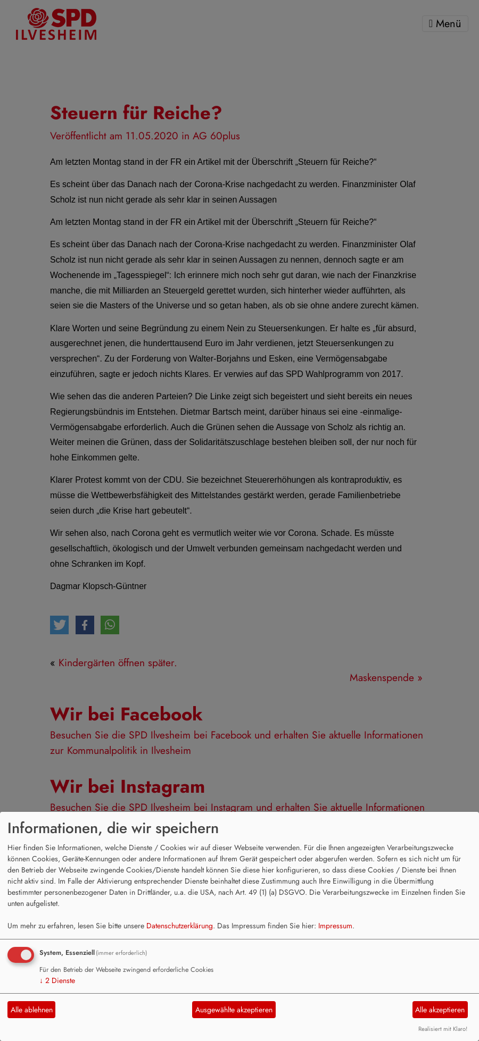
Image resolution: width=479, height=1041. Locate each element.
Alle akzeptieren (440, 1009)
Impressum (335, 925)
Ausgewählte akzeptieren (233, 1009)
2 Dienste (57, 980)
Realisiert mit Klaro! (442, 1029)
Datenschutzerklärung (179, 925)
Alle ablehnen (32, 1009)
